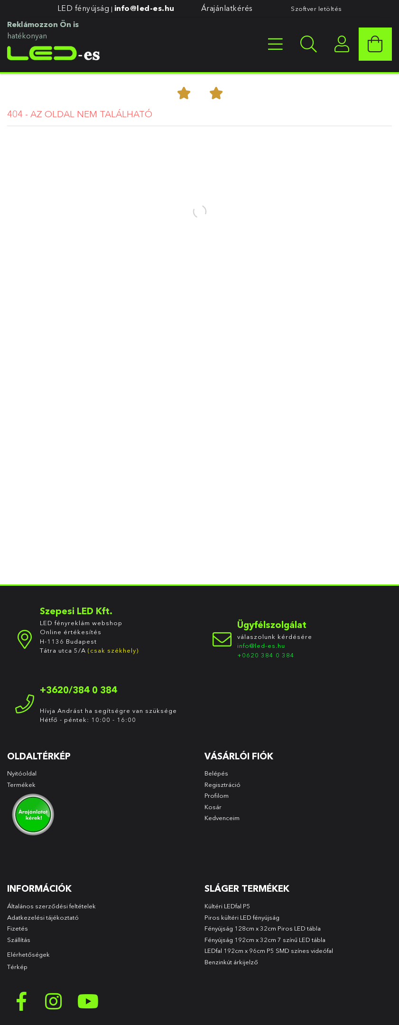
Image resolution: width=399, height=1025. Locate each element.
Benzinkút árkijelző (231, 962)
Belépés (216, 773)
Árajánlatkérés (227, 8)
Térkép (17, 966)
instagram (54, 1001)
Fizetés (17, 928)
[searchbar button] (308, 44)
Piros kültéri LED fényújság (241, 917)
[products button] (275, 44)
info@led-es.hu (144, 8)
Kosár (213, 807)
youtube (88, 1001)
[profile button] (342, 44)
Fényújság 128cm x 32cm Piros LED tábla (262, 928)
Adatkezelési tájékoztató (43, 917)
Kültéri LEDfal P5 (227, 906)
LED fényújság (83, 8)
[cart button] (375, 44)
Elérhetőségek (28, 954)
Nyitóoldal (22, 773)
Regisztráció (222, 784)
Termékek (22, 784)
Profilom (216, 795)
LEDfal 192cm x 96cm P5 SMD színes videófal (268, 950)
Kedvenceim (222, 818)
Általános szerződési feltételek (51, 906)
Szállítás (18, 939)
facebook (21, 1001)
